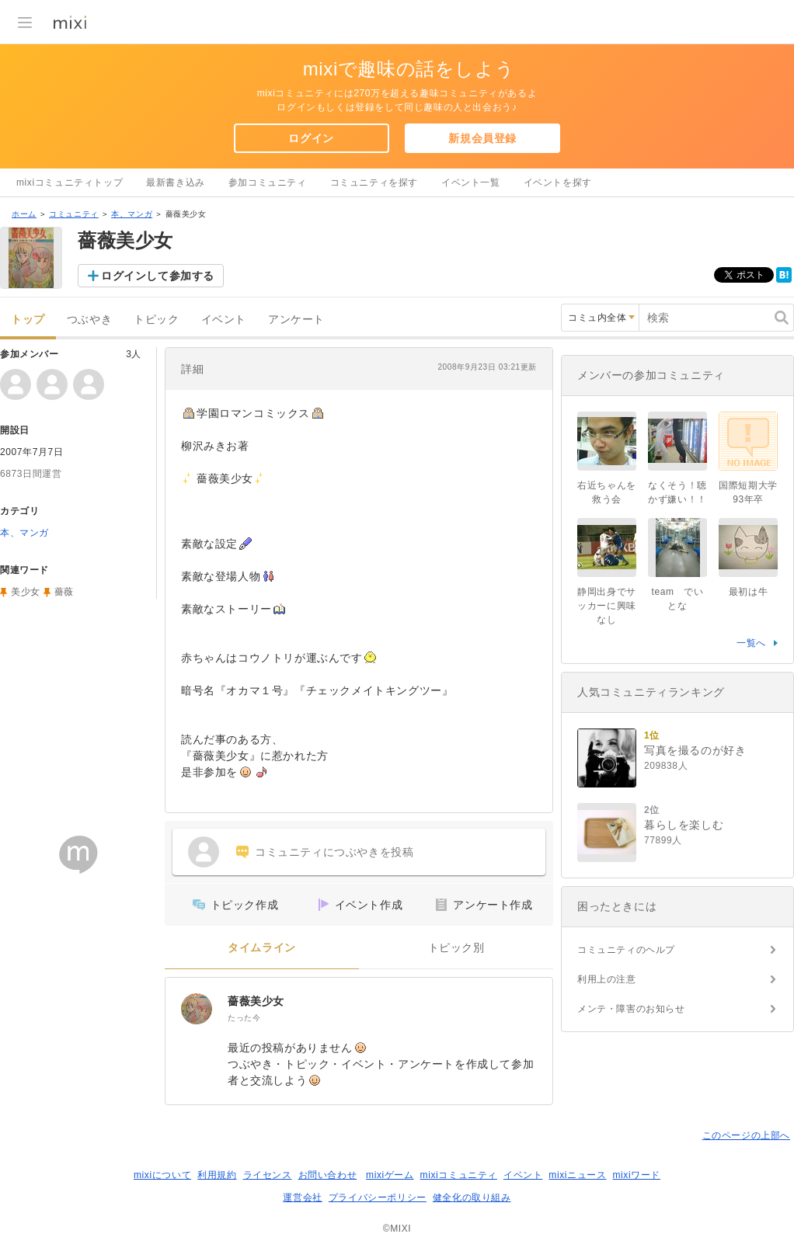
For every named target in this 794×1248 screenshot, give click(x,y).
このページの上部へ (746, 1135)
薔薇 (64, 591)
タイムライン (262, 948)
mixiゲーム (390, 1175)
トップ (28, 319)
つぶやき (89, 319)
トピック (156, 319)
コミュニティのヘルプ (626, 949)
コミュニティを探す (374, 182)
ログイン (310, 138)
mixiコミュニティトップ (69, 182)
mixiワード (636, 1175)
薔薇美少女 (256, 1001)
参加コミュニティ (267, 182)
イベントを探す (558, 182)
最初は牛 (748, 591)
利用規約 (216, 1175)
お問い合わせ (327, 1175)
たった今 (244, 1017)
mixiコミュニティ (458, 1175)
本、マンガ (131, 214)
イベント (223, 319)
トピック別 (456, 948)
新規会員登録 (482, 138)
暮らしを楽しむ (683, 825)
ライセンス (267, 1175)
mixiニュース (577, 1175)
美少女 (25, 591)
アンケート (296, 319)
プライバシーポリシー (378, 1197)
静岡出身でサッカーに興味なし (606, 605)
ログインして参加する (157, 275)
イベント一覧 (470, 182)
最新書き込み (175, 182)
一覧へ (751, 643)
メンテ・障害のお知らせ (631, 1008)
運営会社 (302, 1197)
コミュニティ (74, 214)
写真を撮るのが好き (695, 750)
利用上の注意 (606, 979)
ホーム (24, 214)
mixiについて (162, 1175)
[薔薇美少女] (196, 1008)
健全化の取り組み (472, 1197)
